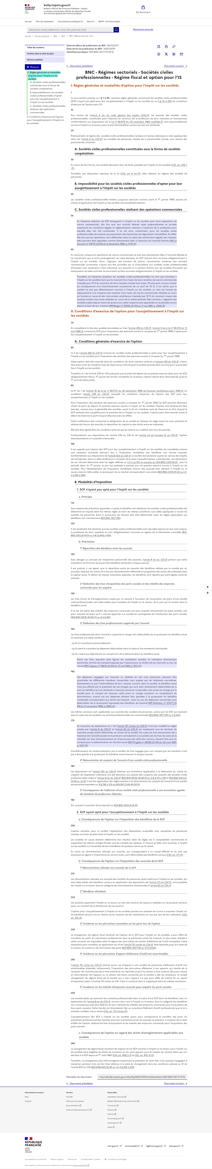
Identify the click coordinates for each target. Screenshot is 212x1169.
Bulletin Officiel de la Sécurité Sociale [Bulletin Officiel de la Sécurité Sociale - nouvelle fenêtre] (122, 1101)
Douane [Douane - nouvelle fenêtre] (111, 1110)
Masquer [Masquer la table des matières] (34, 67)
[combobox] (70, 29)
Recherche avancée (143, 29)
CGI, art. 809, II (121, 1055)
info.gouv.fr (113, 1146)
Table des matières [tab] (35, 47)
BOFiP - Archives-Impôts (109, 21)
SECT (63, 36)
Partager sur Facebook (158, 54)
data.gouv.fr (175, 1146)
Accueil (28, 21)
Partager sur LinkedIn (174, 54)
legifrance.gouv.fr (154, 1146)
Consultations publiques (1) (70, 21)
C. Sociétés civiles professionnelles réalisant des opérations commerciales (47, 109)
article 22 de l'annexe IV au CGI (157, 435)
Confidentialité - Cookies (91, 1159)
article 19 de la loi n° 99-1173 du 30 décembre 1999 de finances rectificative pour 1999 (133, 390)
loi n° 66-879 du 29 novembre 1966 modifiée (135, 121)
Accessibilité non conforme (36, 1159)
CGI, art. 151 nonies (114, 1011)
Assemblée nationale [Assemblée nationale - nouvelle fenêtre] (116, 1097)
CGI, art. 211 (173, 854)
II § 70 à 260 (164, 101)
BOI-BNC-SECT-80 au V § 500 (165, 715)
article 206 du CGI (138, 328)
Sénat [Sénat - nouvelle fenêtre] (110, 1127)
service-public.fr (132, 1146)
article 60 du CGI (125, 729)
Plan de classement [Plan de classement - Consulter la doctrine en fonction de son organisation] (45, 21)
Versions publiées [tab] (35, 59)
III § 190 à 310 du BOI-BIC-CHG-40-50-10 (119, 784)
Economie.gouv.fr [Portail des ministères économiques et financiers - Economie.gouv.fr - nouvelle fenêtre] (114, 1118)
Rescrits (90, 21)
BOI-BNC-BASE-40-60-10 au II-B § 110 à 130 (144, 778)
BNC (55, 36)
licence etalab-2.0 (80, 1165)
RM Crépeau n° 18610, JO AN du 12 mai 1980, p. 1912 (111, 666)
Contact (28, 1101)
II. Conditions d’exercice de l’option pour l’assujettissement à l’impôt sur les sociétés (45, 120)
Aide (27, 1097)
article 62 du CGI (159, 885)
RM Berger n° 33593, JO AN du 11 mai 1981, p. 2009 (136, 305)
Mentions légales (57, 1159)
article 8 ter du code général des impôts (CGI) (119, 115)
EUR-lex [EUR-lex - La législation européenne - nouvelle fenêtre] (111, 1114)
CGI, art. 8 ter (129, 173)
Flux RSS (69, 1097)
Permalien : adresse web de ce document (174, 46)
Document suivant (174, 65)
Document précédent (81, 65)
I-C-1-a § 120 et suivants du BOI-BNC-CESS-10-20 (152, 462)
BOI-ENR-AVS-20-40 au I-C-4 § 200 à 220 (113, 1067)
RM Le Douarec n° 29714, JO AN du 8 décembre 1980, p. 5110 (127, 242)
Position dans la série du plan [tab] (40, 53)
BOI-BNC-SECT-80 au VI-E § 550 (139, 947)
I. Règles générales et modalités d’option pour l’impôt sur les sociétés (44, 75)
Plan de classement (42, 36)
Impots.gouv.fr (113, 1123)
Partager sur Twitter (166, 54)
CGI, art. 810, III (142, 1055)
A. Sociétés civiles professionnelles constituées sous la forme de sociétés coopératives (47, 85)
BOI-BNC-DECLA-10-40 (125, 805)
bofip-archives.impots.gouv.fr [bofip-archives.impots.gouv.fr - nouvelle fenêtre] (77, 1110)
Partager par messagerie (181, 54)
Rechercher (116, 29)
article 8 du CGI (90, 139)
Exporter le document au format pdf (158, 46)
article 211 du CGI (159, 882)
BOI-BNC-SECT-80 (110, 518)
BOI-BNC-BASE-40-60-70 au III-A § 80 (91, 617)
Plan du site (72, 1159)
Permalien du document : (80, 1077)
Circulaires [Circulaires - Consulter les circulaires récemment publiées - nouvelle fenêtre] (112, 1105)
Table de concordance (75, 1101)
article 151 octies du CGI (85, 965)
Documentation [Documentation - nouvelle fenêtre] (72, 1105)
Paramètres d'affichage (117, 1159)
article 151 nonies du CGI (131, 726)
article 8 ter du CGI (154, 559)
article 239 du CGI (166, 361)
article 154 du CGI (103, 771)
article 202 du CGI (118, 455)
